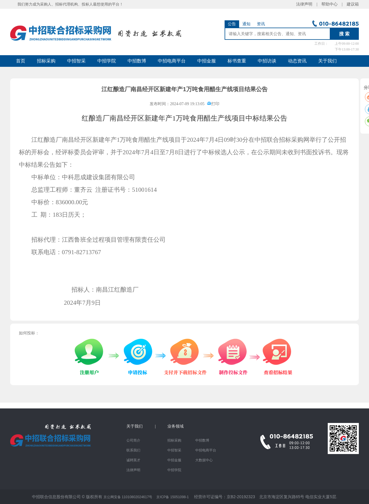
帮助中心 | (332, 4)
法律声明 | (308, 4)
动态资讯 (297, 60)
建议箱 (351, 4)
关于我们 (327, 60)
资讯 (261, 24)
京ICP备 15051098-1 (172, 497)
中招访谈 (267, 60)
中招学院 (106, 60)
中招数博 (137, 60)
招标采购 (46, 60)
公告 (232, 24)
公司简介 (133, 440)
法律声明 (133, 470)
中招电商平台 (172, 60)
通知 (246, 24)
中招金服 (206, 60)
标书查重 (237, 60)
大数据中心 (204, 460)
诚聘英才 (133, 460)
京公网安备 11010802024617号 (128, 497)
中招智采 (76, 60)
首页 (20, 60)
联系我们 (133, 450)
